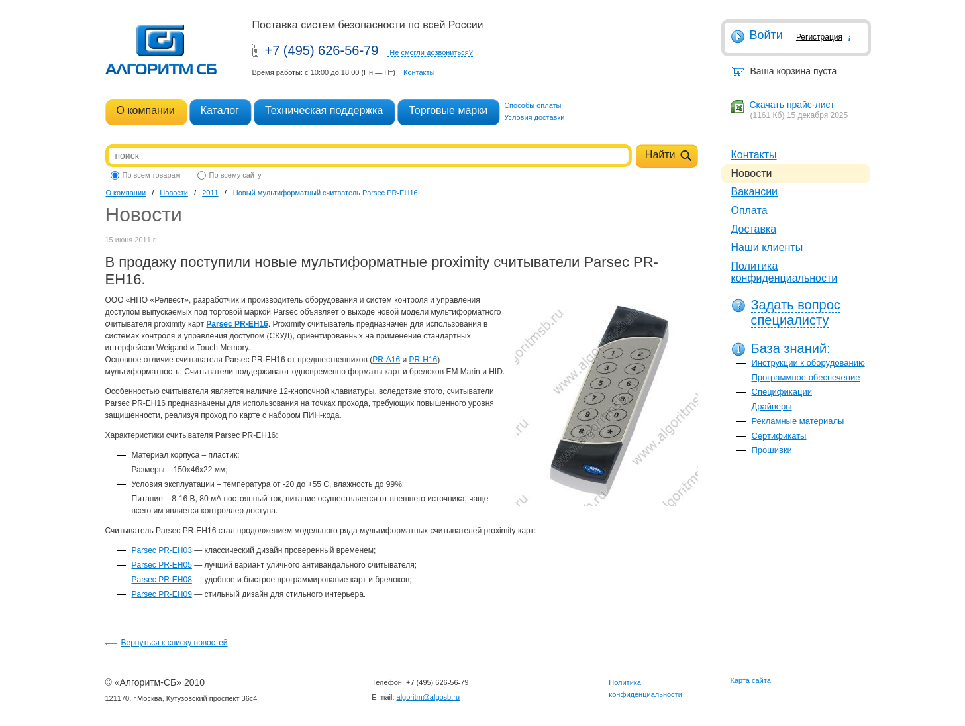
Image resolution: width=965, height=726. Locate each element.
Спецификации (782, 392)
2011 (210, 193)
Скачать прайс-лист (792, 104)
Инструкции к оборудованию (808, 363)
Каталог (220, 110)
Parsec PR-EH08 (162, 579)
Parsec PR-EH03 (162, 550)
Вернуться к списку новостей (174, 642)
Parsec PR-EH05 (162, 565)
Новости (174, 193)
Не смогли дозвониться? (431, 52)
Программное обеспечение (806, 377)
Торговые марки (448, 110)
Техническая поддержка (324, 110)
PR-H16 (423, 359)
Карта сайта (751, 680)
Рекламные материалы (798, 421)
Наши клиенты (767, 247)
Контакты (419, 72)
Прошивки (772, 450)
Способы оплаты (532, 105)
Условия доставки (534, 117)
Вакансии (754, 191)
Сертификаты (779, 436)
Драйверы (772, 406)
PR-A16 (386, 359)
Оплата (749, 210)
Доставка (754, 228)
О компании (146, 110)
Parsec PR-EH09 (162, 594)
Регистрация (819, 37)
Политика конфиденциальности (784, 272)
